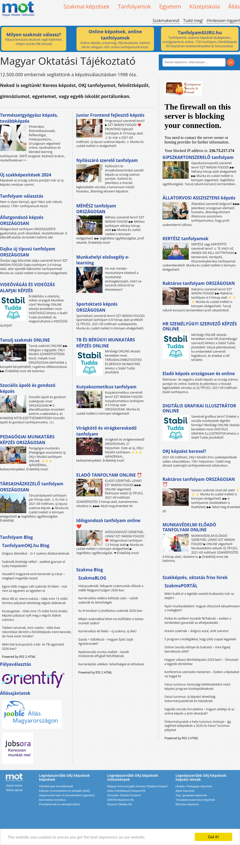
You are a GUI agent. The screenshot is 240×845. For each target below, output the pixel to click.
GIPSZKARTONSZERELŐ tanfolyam (198, 157)
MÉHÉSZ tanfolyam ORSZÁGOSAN (96, 209)
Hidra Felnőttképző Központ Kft (126, 790)
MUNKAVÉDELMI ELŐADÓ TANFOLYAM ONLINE (189, 527)
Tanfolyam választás (21, 196)
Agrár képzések (185, 790)
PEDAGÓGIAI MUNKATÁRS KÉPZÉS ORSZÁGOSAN (27, 440)
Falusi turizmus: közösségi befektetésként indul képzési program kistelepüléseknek (197, 686)
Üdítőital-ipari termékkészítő (56, 786)
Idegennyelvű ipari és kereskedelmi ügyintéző (66, 795)
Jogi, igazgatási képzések (191, 795)
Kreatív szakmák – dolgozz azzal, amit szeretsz (196, 631)
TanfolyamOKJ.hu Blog (25, 545)
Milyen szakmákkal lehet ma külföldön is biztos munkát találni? (111, 621)
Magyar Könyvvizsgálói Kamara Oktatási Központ (137, 786)
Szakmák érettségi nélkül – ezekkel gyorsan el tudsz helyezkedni (33, 564)
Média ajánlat (14, 790)
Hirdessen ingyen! (223, 20)
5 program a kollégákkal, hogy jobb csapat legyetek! (200, 639)
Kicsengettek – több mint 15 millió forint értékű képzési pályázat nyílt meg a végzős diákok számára (35, 615)
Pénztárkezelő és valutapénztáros (59, 804)
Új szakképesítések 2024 (25, 175)
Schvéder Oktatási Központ (123, 795)
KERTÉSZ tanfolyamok (185, 238)
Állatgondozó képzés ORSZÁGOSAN (22, 220)
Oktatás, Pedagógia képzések (194, 786)
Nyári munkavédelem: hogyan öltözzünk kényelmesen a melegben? (202, 608)
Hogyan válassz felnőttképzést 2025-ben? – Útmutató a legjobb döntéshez (201, 662)
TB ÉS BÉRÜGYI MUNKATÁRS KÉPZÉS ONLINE (105, 343)
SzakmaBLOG (92, 578)
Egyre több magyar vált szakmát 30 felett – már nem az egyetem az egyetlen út (35, 588)
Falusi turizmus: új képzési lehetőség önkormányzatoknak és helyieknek (189, 699)
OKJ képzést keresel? (184, 451)
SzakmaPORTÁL (181, 586)
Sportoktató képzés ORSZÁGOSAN (97, 307)
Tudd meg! (193, 20)
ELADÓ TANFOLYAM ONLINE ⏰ (109, 475)
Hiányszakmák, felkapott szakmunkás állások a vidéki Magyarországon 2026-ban (110, 588)
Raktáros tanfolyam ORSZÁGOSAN (198, 283)
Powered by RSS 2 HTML (19, 657)
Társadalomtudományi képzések (195, 799)
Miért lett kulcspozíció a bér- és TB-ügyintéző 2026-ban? (33, 646)
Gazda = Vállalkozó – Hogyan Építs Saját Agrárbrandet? (105, 641)
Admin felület (14, 785)
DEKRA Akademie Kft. (120, 799)
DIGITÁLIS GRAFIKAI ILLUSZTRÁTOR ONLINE (199, 408)
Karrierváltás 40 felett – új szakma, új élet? (107, 631)
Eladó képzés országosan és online (198, 373)
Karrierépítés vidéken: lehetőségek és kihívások (111, 664)
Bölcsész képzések (187, 804)
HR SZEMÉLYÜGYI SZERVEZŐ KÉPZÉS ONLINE (199, 326)
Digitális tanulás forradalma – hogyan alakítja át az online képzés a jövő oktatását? (199, 711)
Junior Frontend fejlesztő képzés (110, 115)
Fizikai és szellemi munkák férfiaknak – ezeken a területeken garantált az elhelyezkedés (197, 620)
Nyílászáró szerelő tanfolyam (107, 160)
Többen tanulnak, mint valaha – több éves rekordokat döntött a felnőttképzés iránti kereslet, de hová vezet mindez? (37, 632)
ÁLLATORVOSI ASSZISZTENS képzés (198, 198)
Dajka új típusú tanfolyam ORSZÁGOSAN (27, 252)
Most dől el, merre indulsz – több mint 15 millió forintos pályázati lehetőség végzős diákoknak (35, 601)
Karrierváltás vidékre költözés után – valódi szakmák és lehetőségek (108, 600)
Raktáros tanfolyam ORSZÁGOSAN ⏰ (198, 481)
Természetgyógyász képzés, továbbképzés (29, 118)
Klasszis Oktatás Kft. (119, 804)
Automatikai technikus (52, 799)
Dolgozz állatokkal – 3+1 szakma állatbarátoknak (35, 553)
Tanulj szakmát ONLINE (25, 340)
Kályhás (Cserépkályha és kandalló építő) (64, 790)
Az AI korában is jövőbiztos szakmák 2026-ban (110, 611)
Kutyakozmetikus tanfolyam (106, 387)
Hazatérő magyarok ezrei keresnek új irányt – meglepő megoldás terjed (33, 576)
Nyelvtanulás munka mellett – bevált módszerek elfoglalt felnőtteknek (103, 654)
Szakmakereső (165, 20)
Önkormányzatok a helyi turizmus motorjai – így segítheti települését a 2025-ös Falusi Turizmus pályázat (197, 726)
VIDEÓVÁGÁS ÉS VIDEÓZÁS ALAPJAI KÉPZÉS (27, 287)
